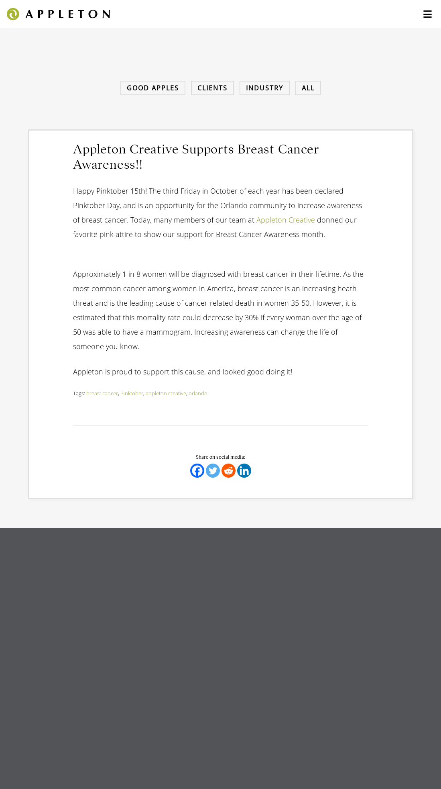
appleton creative (166, 393)
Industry (264, 88)
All (308, 88)
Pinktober (131, 393)
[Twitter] (213, 471)
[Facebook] (197, 471)
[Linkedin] (244, 471)
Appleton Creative (285, 220)
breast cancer (102, 393)
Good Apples (153, 88)
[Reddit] (229, 471)
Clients (212, 88)
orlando (198, 393)
